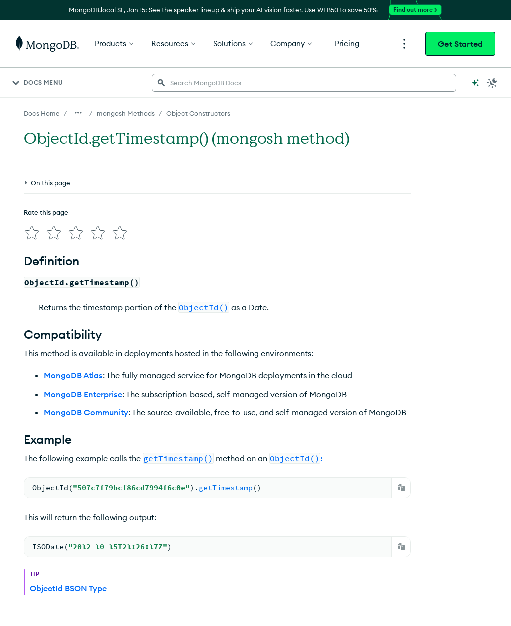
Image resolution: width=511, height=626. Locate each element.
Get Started (460, 44)
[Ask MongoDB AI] (475, 83)
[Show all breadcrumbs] (78, 113)
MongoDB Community (86, 408)
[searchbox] (304, 83)
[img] (30, 231)
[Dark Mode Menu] (492, 83)
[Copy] (401, 484)
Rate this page (46, 212)
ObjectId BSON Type (68, 584)
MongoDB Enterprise (83, 390)
